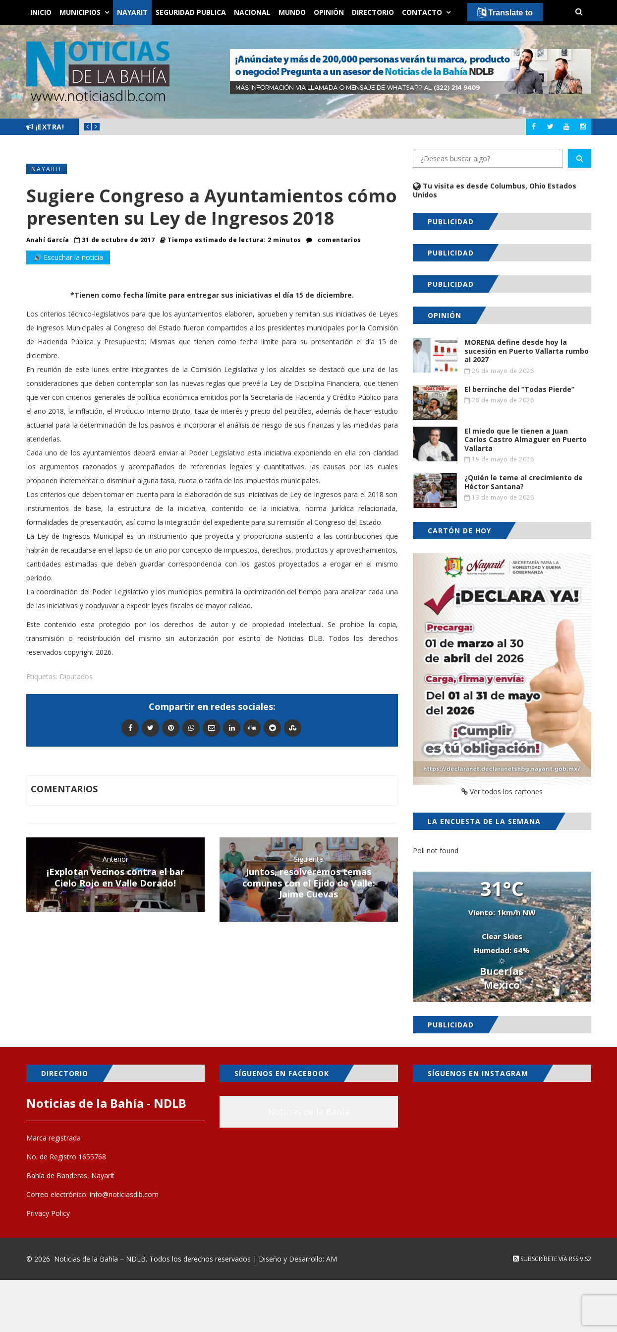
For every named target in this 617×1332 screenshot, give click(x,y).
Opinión (329, 12)
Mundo (292, 12)
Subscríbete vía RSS (545, 1259)
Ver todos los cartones (502, 791)
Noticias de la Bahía (308, 1112)
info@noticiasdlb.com (124, 1194)
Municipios (80, 12)
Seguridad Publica (191, 12)
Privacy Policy (48, 1213)
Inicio (41, 12)
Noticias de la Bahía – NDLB (100, 1259)
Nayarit (132, 12)
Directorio (373, 12)
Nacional (252, 12)
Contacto (422, 12)
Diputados (76, 676)
